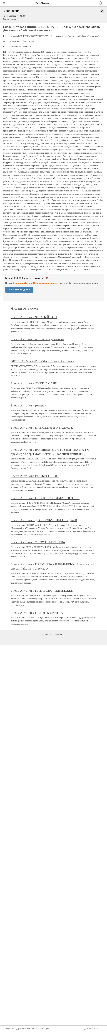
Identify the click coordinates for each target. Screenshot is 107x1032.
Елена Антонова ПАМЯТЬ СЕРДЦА (37, 612)
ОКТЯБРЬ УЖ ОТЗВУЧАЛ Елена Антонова (42, 361)
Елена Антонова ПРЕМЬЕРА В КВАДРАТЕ (42, 427)
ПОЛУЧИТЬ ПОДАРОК (19, 290)
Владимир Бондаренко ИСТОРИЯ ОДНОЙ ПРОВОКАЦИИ (27, 1029)
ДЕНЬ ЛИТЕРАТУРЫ (92, 1029)
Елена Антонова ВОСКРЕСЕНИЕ (35, 476)
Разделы (58, 634)
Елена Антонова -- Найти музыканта (37, 339)
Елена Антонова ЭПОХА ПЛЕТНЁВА (38, 542)
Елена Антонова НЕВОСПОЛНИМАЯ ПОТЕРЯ (45, 498)
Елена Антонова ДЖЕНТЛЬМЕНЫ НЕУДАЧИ (44, 520)
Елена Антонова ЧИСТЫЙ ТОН (34, 317)
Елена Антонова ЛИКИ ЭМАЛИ (34, 383)
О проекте (47, 634)
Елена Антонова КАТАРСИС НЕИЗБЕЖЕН (42, 590)
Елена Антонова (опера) (28, 405)
